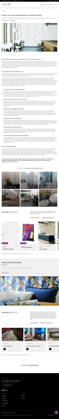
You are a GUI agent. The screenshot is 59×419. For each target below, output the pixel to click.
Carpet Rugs (5, 205)
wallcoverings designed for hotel (37, 137)
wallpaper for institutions (41, 110)
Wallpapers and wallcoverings (36, 128)
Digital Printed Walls (45, 187)
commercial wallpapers (51, 101)
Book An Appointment (6, 0)
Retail (50, 343)
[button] (4, 11)
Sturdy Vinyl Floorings (26, 205)
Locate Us (21, 0)
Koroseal (40, 247)
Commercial (29, 343)
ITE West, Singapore (7, 346)
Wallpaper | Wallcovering (45, 245)
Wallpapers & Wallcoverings (9, 187)
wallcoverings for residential (49, 91)
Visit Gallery (14, 0)
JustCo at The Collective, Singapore (34, 346)
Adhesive (5, 245)
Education (6, 343)
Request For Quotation (53, 0)
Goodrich (4, 247)
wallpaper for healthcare (34, 120)
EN (56, 4)
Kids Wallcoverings (26, 187)
